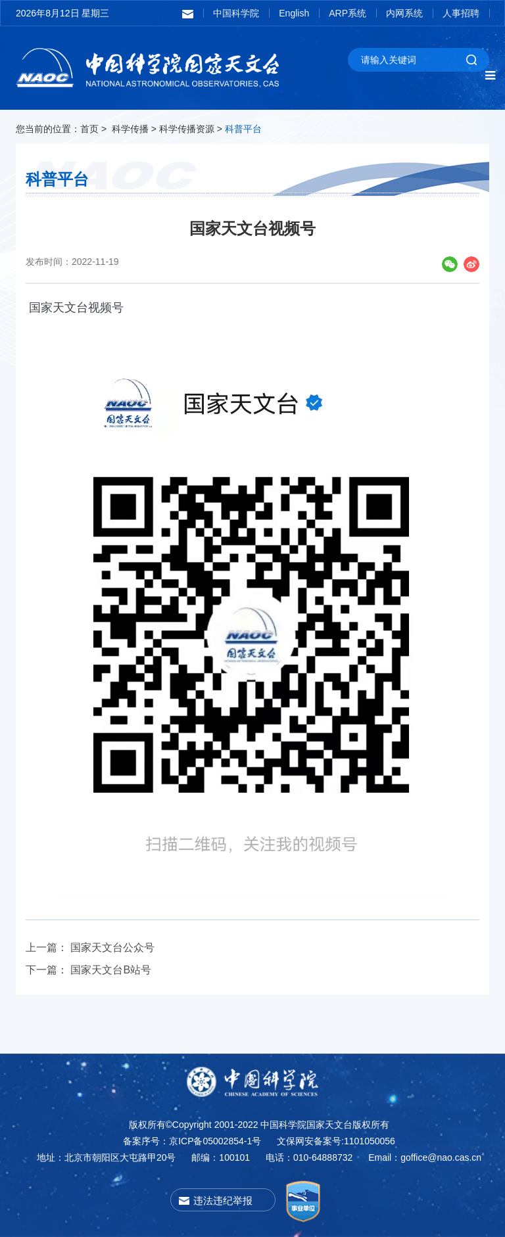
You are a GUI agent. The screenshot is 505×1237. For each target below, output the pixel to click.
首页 (89, 129)
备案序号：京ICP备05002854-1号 (192, 1141)
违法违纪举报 (222, 1200)
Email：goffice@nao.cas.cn (424, 1157)
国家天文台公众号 (112, 947)
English (294, 13)
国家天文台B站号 (110, 969)
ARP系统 (347, 13)
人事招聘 (461, 13)
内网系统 (404, 13)
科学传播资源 (186, 129)
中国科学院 (236, 13)
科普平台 (243, 129)
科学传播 (130, 129)
